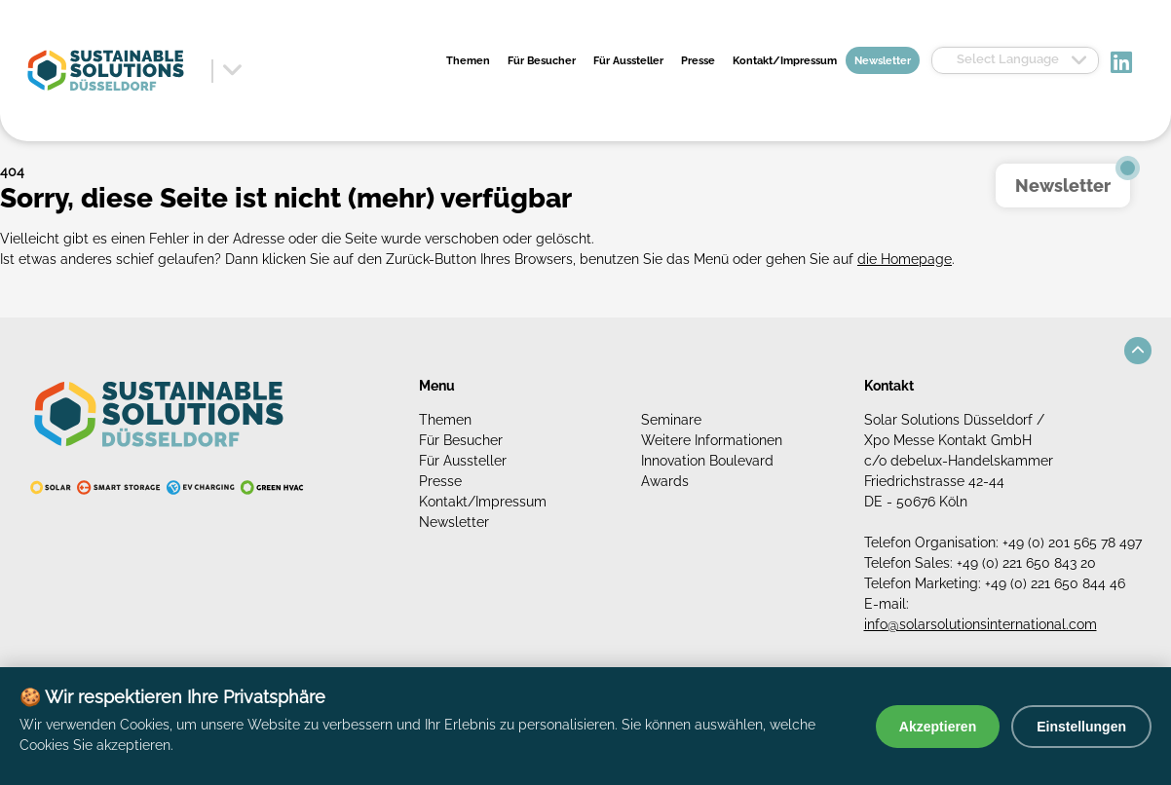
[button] (1138, 350)
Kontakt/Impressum (785, 60)
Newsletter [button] (1063, 185)
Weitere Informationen (711, 440)
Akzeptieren (937, 726)
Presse (698, 60)
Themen (468, 60)
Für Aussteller (628, 60)
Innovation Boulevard (707, 460)
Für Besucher (542, 60)
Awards (665, 481)
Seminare (671, 420)
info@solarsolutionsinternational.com (980, 624)
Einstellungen (1081, 726)
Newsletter (882, 60)
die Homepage (904, 259)
